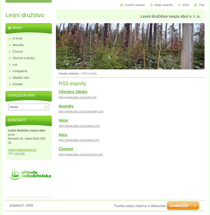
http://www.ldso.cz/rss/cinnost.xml (81, 154)
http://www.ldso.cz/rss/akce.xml (79, 125)
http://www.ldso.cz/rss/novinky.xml (81, 111)
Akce (63, 120)
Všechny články (73, 92)
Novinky (66, 106)
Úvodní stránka (69, 73)
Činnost (66, 149)
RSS (186, 5)
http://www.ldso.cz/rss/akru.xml (79, 140)
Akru (63, 135)
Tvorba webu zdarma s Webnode (140, 206)
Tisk (201, 5)
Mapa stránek (164, 5)
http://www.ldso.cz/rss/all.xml (77, 97)
